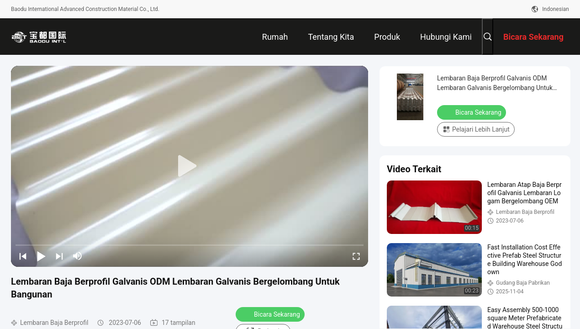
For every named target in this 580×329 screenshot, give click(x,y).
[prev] (23, 256)
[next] (59, 256)
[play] (189, 166)
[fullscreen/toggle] (356, 256)
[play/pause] (41, 256)
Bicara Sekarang (271, 313)
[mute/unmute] (78, 256)
